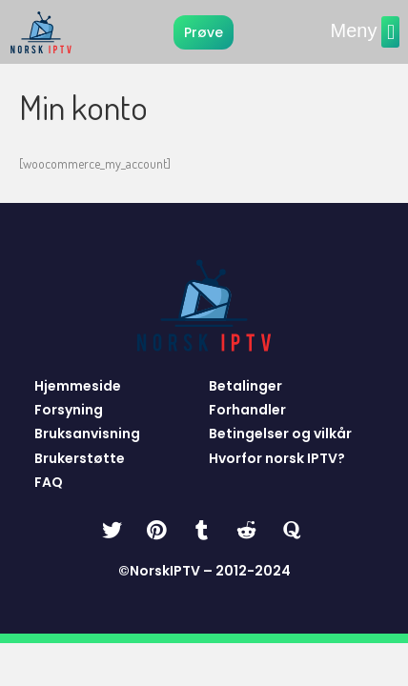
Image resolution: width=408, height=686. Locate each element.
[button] (390, 32)
